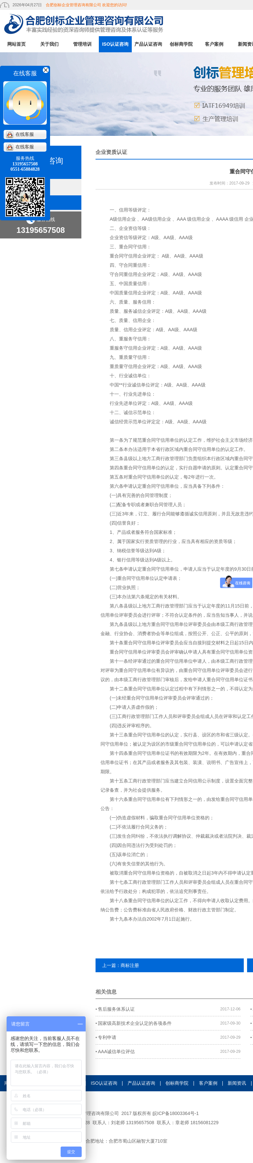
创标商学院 (181, 44)
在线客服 (20, 134)
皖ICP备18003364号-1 (176, 1113)
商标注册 (130, 965)
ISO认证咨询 (115, 44)
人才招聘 (141, 1099)
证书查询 (169, 1099)
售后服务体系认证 (115, 1009)
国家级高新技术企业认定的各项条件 (134, 1023)
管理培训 (82, 44)
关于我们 (49, 44)
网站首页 (16, 44)
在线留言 (112, 1099)
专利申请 (106, 1037)
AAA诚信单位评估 (115, 1051)
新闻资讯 (237, 1083)
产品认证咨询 (148, 44)
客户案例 (214, 44)
